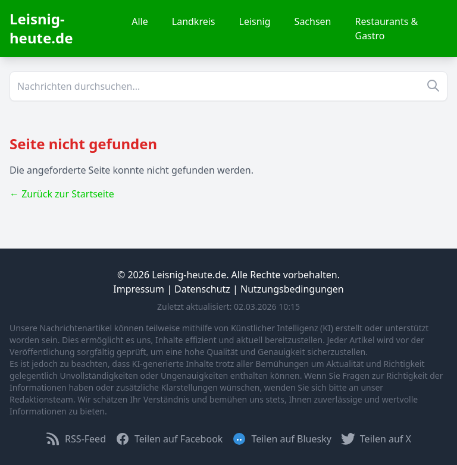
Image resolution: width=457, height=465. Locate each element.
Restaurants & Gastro (386, 28)
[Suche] (228, 86)
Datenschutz (202, 289)
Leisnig (255, 21)
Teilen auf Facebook (169, 439)
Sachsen (313, 21)
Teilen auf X (376, 439)
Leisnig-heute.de (41, 28)
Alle (140, 21)
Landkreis (193, 21)
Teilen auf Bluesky (281, 439)
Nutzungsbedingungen (292, 289)
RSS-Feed (76, 439)
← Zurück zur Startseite (62, 193)
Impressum (138, 289)
